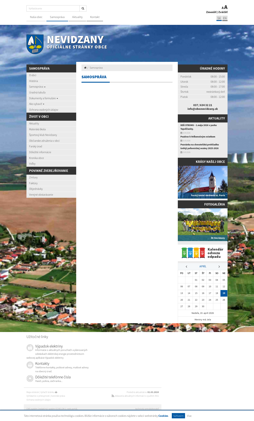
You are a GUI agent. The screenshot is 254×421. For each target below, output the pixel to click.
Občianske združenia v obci (44, 140)
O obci (32, 75)
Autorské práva (58, 395)
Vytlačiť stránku (48, 392)
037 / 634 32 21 (202, 105)
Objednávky (36, 188)
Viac (189, 415)
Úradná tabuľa (37, 92)
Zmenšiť (211, 12)
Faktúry (33, 183)
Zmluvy (33, 177)
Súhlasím (178, 415)
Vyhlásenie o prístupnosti (38, 395)
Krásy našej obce (210, 161)
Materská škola (37, 129)
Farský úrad (35, 146)
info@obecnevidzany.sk (203, 108)
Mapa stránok (32, 392)
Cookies (163, 416)
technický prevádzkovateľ (147, 408)
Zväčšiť (223, 12)
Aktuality (77, 17)
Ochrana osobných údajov (43, 109)
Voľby (32, 163)
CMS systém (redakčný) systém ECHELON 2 (46, 408)
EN (225, 18)
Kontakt (94, 17)
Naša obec (36, 17)
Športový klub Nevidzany (43, 135)
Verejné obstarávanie (41, 194)
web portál (72, 408)
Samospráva (57, 17)
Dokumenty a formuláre (43, 98)
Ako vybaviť (36, 104)
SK (219, 18)
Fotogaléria (214, 204)
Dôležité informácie (40, 152)
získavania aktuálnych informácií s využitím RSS (135, 395)
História (33, 81)
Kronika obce (36, 158)
